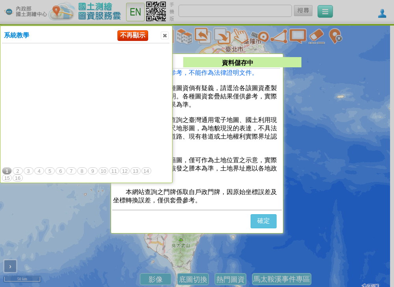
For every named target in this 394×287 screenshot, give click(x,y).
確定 (263, 220)
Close (164, 35)
